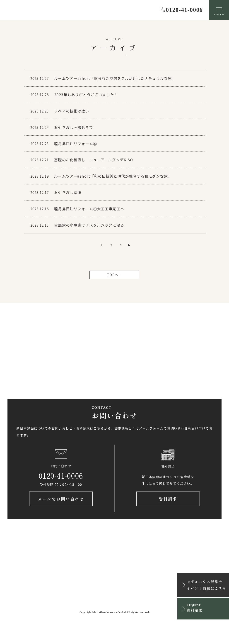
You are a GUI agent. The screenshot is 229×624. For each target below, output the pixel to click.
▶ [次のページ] (129, 245)
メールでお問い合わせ (61, 499)
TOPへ (114, 274)
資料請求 (168, 499)
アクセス (42, 369)
